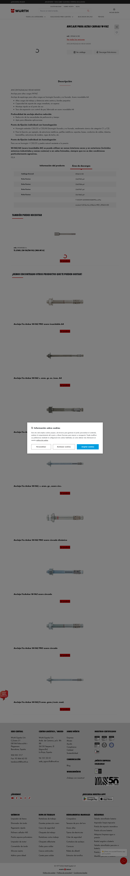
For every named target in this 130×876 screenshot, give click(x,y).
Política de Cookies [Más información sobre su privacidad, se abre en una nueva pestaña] (42, 440)
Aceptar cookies (88, 447)
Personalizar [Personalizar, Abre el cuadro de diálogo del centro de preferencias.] (41, 447)
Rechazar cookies (64, 447)
